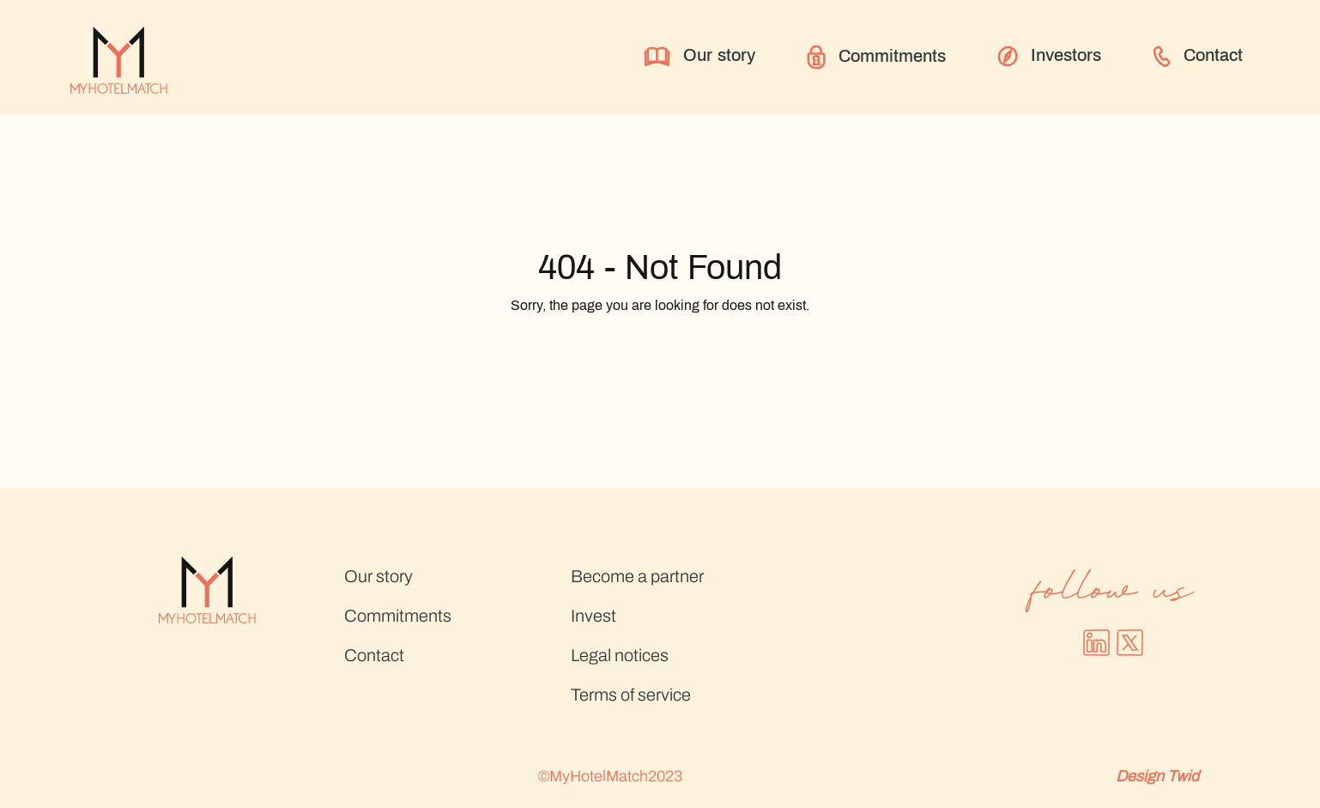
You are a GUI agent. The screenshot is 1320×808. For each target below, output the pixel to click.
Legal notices (620, 655)
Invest (593, 615)
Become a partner (637, 576)
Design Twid (1157, 776)
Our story (699, 56)
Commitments (876, 57)
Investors (1049, 56)
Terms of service (631, 694)
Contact (1198, 56)
